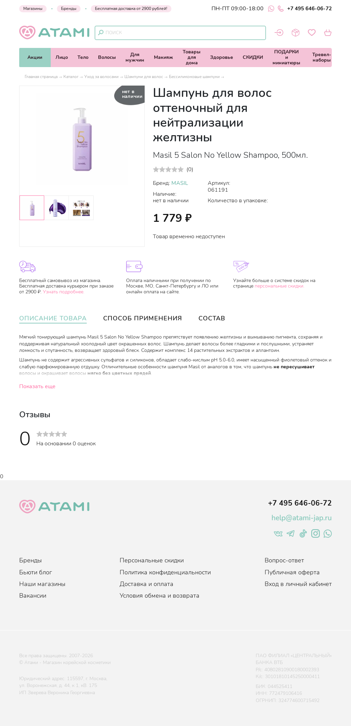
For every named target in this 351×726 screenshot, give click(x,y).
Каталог (70, 76)
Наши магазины (42, 584)
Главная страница (41, 76)
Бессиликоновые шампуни (194, 76)
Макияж (163, 57)
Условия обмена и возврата (159, 595)
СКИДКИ (253, 57)
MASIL (179, 183)
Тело (82, 57)
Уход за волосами (101, 76)
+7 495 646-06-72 (305, 8)
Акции (34, 57)
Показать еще (37, 386)
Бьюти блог (35, 572)
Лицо (62, 57)
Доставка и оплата (146, 584)
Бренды (68, 8)
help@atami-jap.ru (301, 518)
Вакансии (32, 595)
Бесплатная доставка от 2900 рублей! (131, 8)
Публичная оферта (292, 572)
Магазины (33, 8)
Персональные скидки (152, 560)
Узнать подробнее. (63, 292)
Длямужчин (134, 57)
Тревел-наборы (321, 57)
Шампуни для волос (143, 76)
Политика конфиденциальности (165, 572)
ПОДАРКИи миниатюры (286, 57)
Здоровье (221, 57)
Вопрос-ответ (284, 560)
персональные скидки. (279, 286)
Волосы (107, 57)
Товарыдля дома (192, 57)
